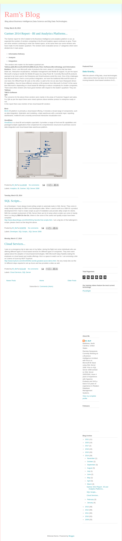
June (89, 474)
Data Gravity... (89, 71)
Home (42, 281)
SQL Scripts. (23, 232)
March (89, 484)
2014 (87, 455)
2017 (87, 446)
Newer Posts (11, 281)
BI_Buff (88, 341)
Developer (14, 232)
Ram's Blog (22, 14)
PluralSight (87, 291)
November (91, 458)
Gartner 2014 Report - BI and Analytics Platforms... (36, 33)
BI (18, 188)
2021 (87, 439)
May (89, 478)
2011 (87, 513)
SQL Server (26, 272)
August (90, 468)
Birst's (6, 111)
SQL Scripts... (13, 200)
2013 (87, 507)
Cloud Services (15, 272)
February (90, 499)
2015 (87, 452)
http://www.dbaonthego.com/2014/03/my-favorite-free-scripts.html (28, 220)
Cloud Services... (14, 243)
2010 (87, 516)
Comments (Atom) (46, 286)
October (90, 461)
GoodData (8, 122)
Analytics (13, 188)
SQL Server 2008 (33, 188)
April (89, 481)
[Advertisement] (100, 44)
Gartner (23, 188)
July (89, 471)
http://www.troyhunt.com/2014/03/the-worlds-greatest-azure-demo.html (30, 261)
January (90, 503)
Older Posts (72, 281)
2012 (87, 510)
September (91, 465)
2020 (87, 443)
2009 (87, 520)
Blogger (71, 536)
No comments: (34, 185)
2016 (87, 449)
